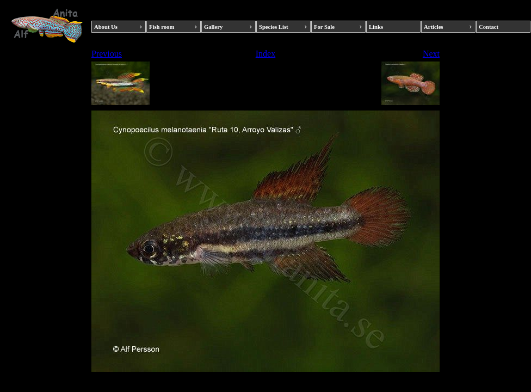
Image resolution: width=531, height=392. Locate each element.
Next (431, 53)
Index (265, 53)
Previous (106, 53)
